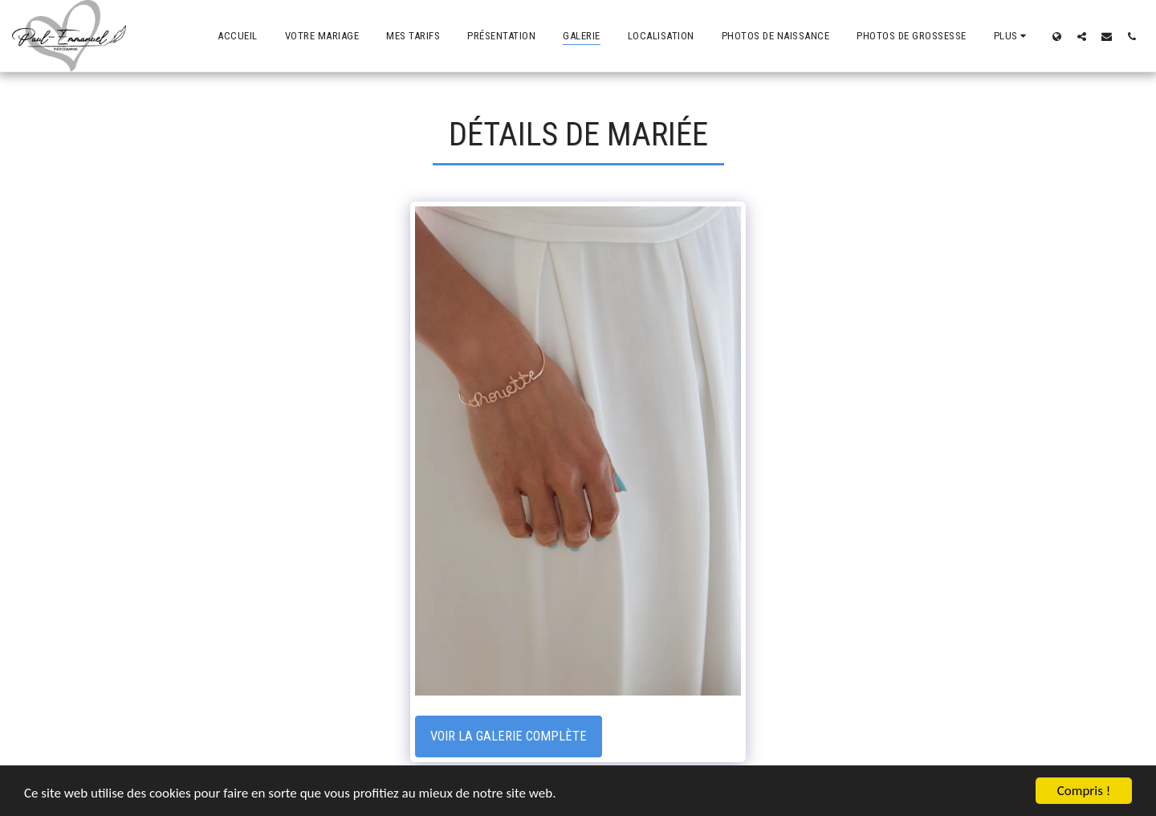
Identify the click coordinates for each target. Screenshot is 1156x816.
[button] (1081, 36)
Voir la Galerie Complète (508, 736)
